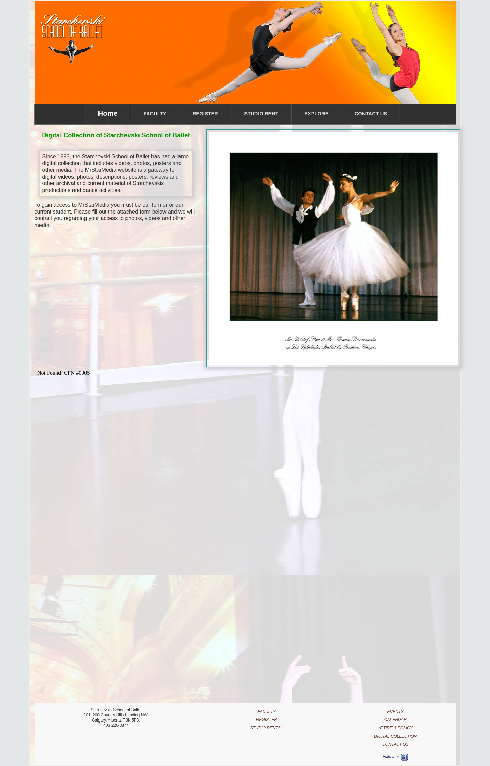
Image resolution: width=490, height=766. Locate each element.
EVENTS (395, 711)
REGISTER (266, 719)
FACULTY (266, 711)
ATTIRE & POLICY (395, 728)
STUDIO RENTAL (266, 728)
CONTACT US (395, 744)
